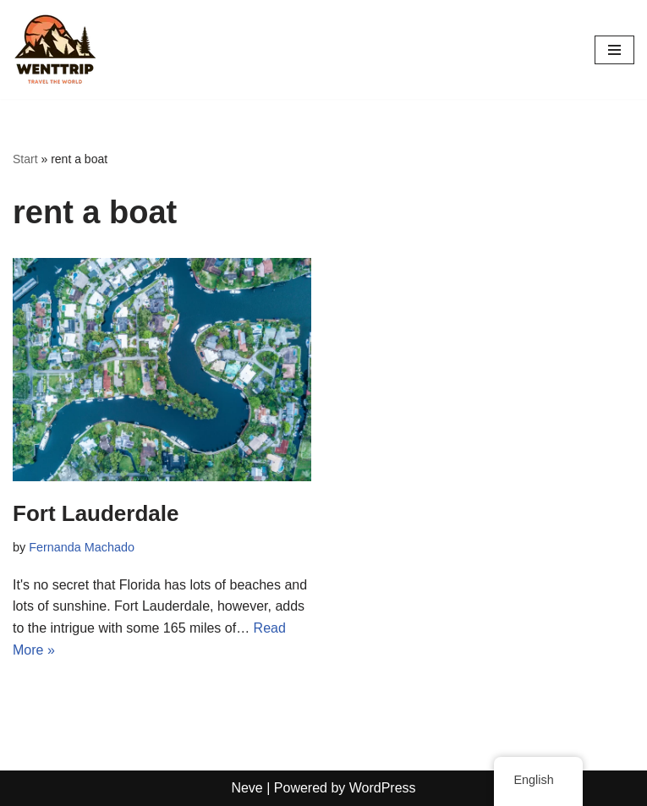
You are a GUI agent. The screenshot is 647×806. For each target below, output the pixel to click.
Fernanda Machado (81, 547)
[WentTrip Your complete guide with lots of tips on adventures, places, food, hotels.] (55, 49)
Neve (246, 788)
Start (25, 159)
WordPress (382, 788)
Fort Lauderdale (95, 513)
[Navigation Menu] (614, 50)
